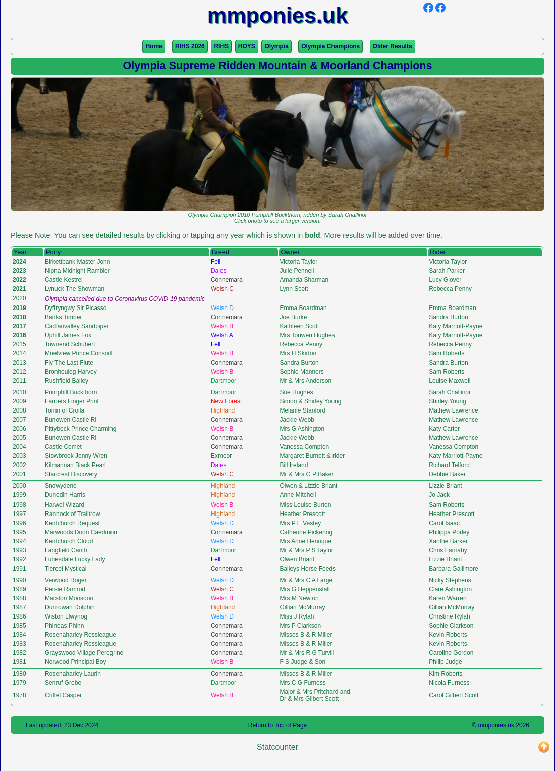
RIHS (221, 46)
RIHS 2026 (190, 46)
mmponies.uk (496, 725)
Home (153, 46)
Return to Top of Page (277, 725)
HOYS (246, 46)
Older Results (392, 46)
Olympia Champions (330, 46)
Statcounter (277, 747)
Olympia (276, 46)
